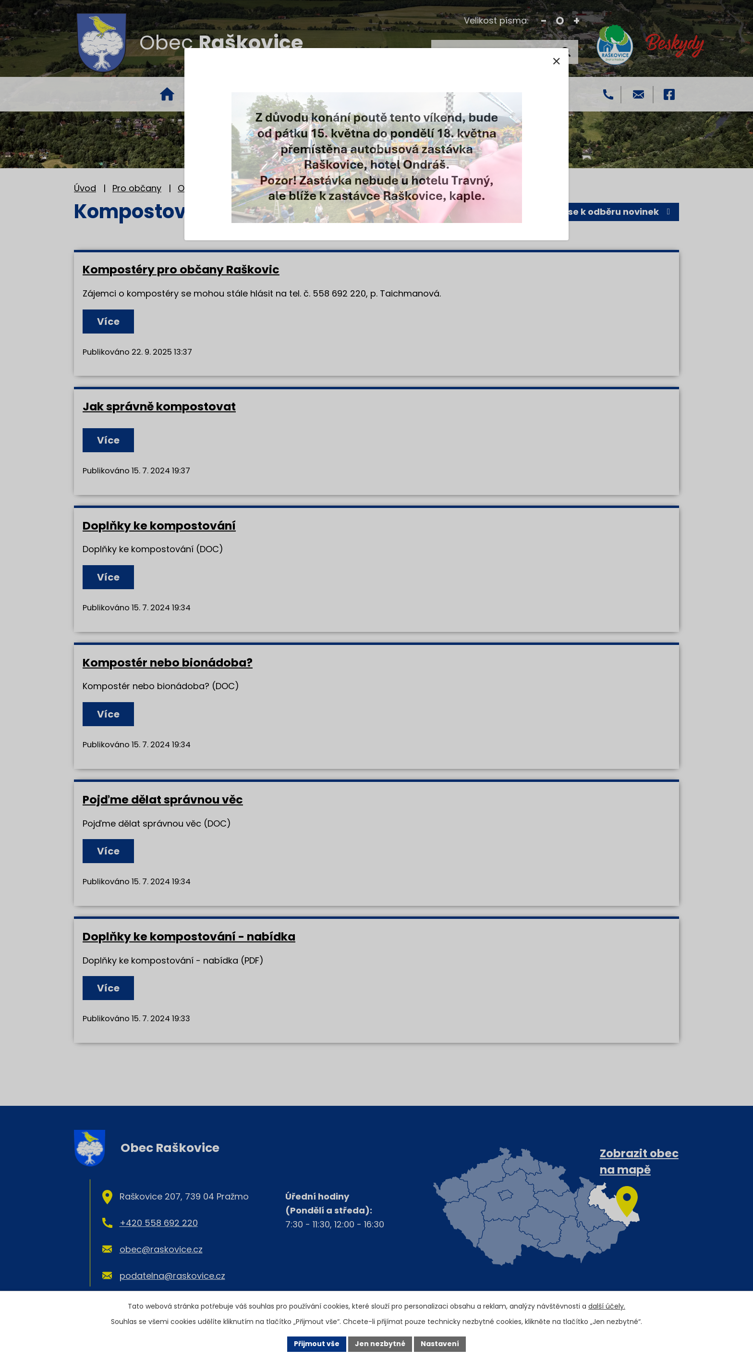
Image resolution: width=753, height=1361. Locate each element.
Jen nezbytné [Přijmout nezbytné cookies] (380, 1344)
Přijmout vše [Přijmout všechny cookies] (317, 1344)
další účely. (606, 1306)
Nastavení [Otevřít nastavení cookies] (440, 1344)
